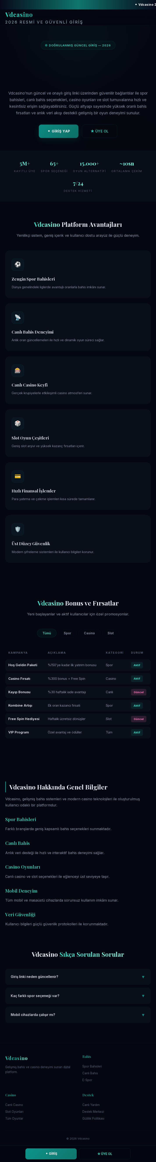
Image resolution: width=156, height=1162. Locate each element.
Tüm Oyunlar (14, 1118)
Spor (67, 633)
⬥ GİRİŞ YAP (58, 132)
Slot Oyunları (14, 1111)
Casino (89, 633)
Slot (111, 633)
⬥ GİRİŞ (51, 1153)
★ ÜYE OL (99, 132)
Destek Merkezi (93, 1111)
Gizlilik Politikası (93, 1118)
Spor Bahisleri (92, 1066)
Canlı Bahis (90, 1073)
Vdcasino (44, 18)
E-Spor (87, 1080)
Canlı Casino (14, 1105)
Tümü (47, 633)
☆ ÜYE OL (104, 1154)
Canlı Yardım (91, 1105)
